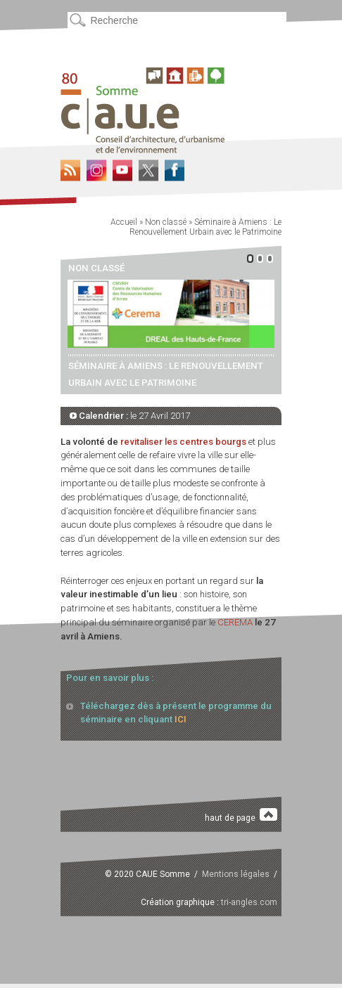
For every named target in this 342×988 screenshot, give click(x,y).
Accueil (123, 222)
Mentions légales (236, 874)
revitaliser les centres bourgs (183, 441)
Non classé (165, 222)
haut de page (241, 815)
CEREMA (235, 622)
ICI (180, 719)
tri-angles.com (249, 902)
